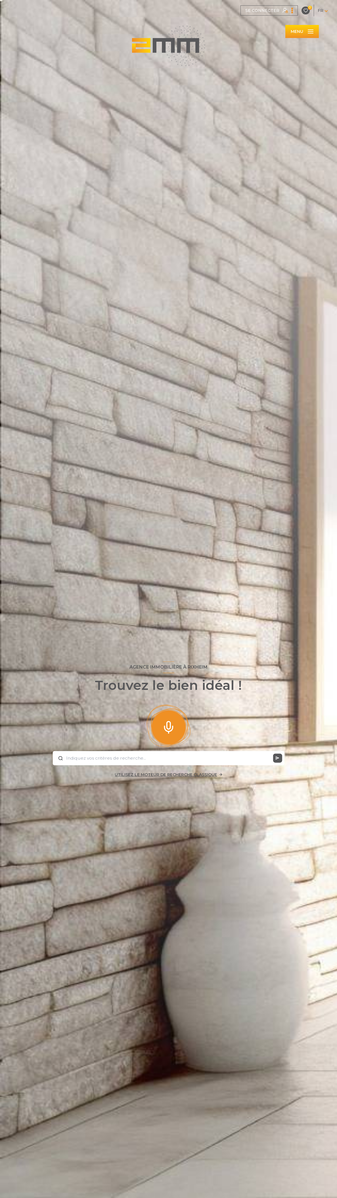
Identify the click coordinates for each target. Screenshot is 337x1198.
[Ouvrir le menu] (302, 31)
